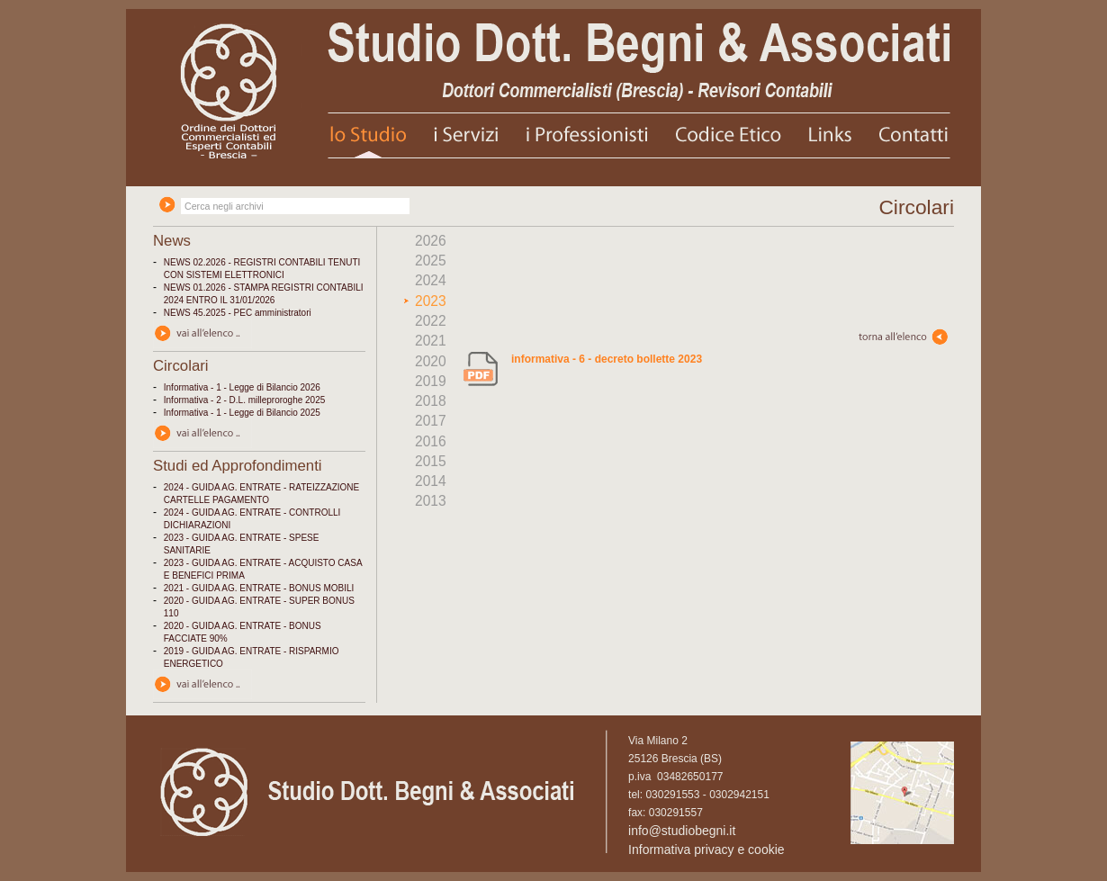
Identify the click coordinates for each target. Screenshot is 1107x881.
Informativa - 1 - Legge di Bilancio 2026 (242, 387)
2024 (430, 280)
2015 (430, 461)
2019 (430, 381)
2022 (430, 320)
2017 (430, 420)
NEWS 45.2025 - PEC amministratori (237, 313)
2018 (430, 401)
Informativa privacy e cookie (706, 849)
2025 (430, 260)
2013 (430, 500)
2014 (430, 481)
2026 (430, 240)
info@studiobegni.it (681, 830)
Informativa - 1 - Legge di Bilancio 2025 (242, 413)
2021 (430, 340)
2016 (430, 441)
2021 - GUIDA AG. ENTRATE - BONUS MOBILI (259, 588)
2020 (430, 361)
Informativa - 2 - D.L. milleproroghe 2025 (245, 400)
